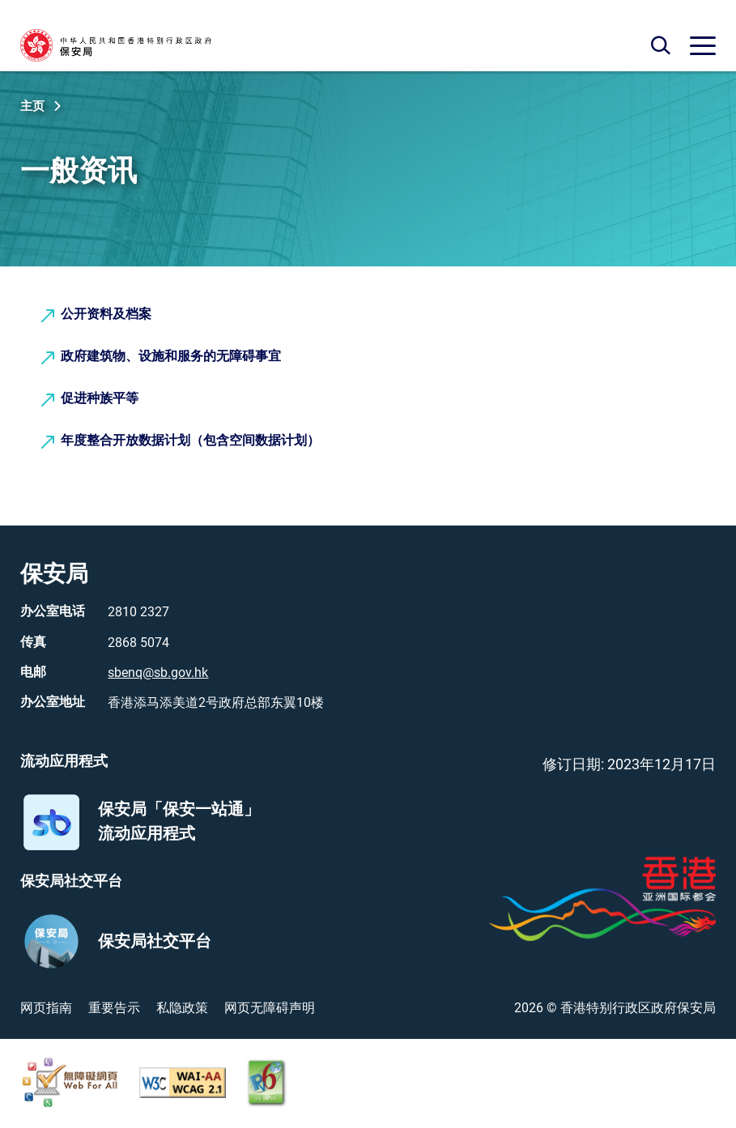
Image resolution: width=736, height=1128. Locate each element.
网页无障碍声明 (269, 1007)
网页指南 (46, 1007)
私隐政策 (182, 1007)
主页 (32, 106)
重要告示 (114, 1007)
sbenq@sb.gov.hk (158, 672)
